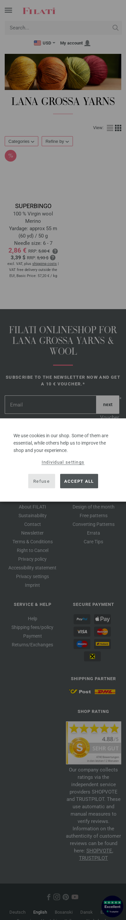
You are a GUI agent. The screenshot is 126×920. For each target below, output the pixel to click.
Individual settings (63, 462)
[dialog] (63, 460)
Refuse (41, 480)
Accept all (79, 480)
